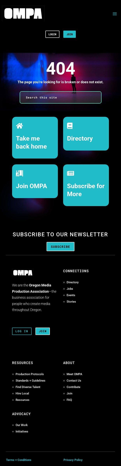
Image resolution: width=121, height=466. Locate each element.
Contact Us (74, 380)
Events (71, 295)
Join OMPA (31, 186)
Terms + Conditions (18, 460)
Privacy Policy (73, 460)
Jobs (70, 289)
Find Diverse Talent (28, 387)
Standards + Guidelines (30, 380)
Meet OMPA (74, 374)
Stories (71, 301)
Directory (80, 138)
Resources (22, 400)
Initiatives (22, 431)
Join (69, 393)
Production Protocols (30, 374)
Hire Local (22, 393)
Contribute (73, 387)
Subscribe (60, 247)
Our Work (22, 425)
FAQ (69, 400)
